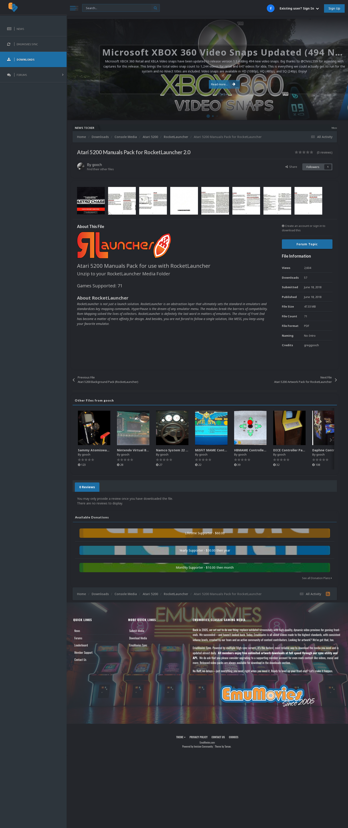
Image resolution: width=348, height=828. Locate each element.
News (77, 630)
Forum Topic (307, 244)
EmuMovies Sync (138, 645)
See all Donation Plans (317, 578)
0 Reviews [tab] (87, 487)
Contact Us (80, 659)
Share (291, 167)
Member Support (83, 652)
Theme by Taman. (223, 746)
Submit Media (136, 630)
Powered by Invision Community (197, 746)
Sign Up (334, 8)
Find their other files (100, 169)
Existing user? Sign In (299, 8)
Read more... (206, 84)
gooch (97, 164)
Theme (181, 737)
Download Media (138, 638)
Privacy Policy (199, 737)
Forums (78, 638)
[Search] (121, 8)
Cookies (233, 737)
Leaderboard (81, 645)
